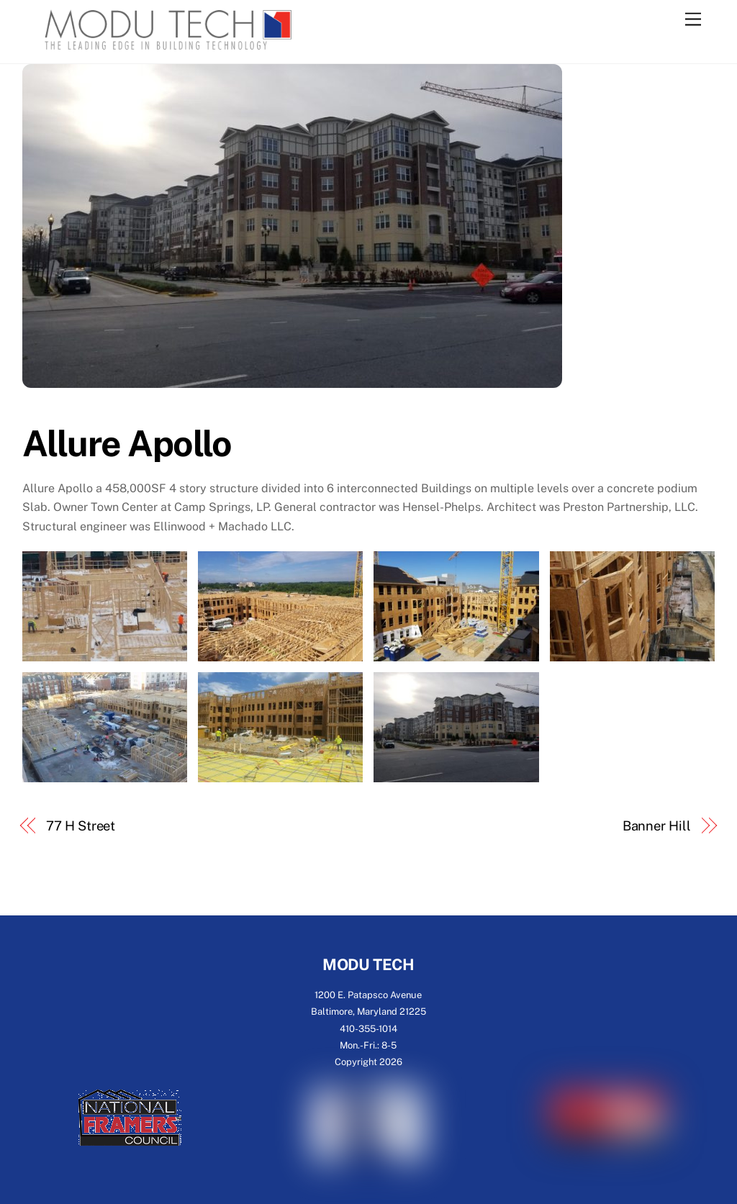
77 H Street (80, 825)
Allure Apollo (127, 443)
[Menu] (693, 20)
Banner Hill (657, 825)
